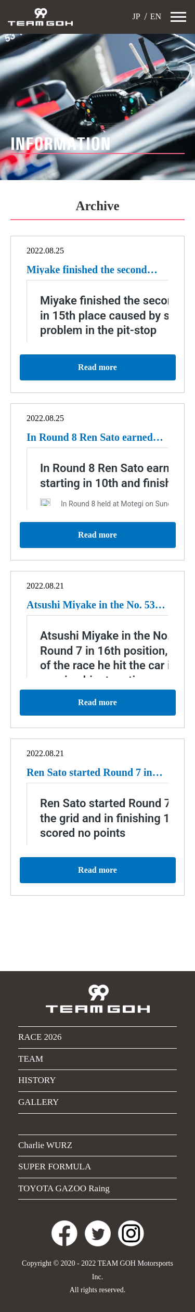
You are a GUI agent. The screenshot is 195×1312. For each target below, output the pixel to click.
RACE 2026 (40, 1037)
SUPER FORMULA (54, 1166)
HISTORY (37, 1080)
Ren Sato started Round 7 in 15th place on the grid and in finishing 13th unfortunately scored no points (90, 772)
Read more (97, 367)
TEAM (30, 1059)
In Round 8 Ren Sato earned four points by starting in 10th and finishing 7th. (93, 437)
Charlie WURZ (45, 1145)
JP (135, 16)
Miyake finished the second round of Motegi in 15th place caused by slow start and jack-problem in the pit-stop (93, 269)
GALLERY (38, 1102)
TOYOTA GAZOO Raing (64, 1188)
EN (154, 16)
